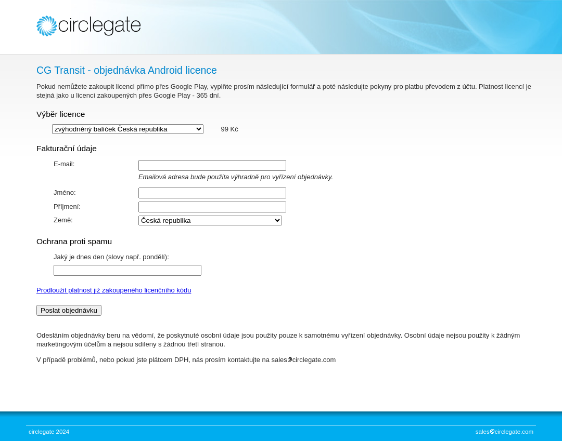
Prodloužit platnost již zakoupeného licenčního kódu (113, 290)
